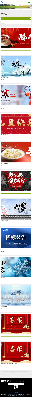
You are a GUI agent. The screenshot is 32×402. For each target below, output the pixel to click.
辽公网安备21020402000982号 (16, 399)
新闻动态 (16, 18)
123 (29, 377)
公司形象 (5, 9)
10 (21, 377)
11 (23, 377)
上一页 (3, 377)
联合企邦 (17, 397)
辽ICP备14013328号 (23, 399)
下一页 (26, 377)
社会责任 (16, 21)
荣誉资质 (16, 24)
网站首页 (2, 9)
